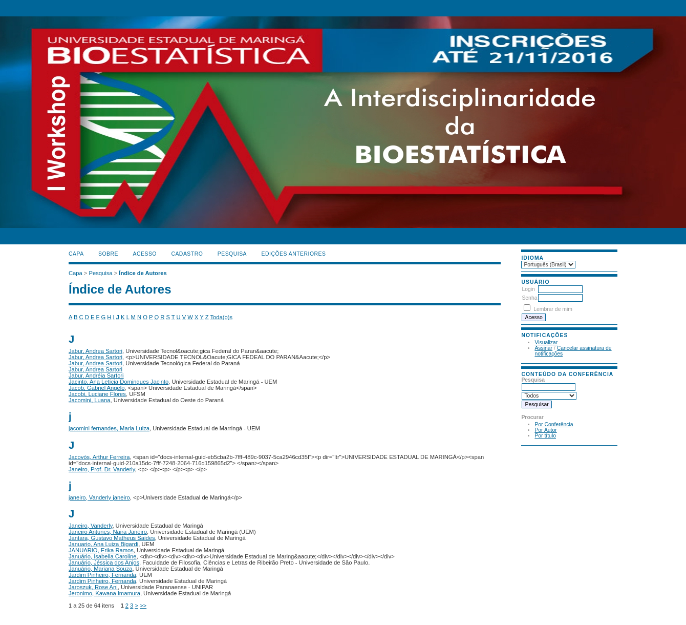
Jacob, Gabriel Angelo (96, 388)
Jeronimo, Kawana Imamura (104, 593)
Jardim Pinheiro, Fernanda (102, 575)
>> (143, 605)
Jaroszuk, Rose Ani (93, 587)
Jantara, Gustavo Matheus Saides (112, 538)
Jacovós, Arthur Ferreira (99, 457)
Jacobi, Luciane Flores (97, 394)
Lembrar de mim (552, 309)
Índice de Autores (142, 273)
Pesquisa (232, 254)
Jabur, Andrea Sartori (95, 351)
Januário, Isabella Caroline (102, 556)
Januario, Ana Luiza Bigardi (103, 544)
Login (528, 289)
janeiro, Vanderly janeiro (99, 497)
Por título (545, 436)
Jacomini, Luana (89, 400)
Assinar (543, 348)
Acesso (145, 254)
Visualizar (546, 342)
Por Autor (545, 430)
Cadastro (187, 254)
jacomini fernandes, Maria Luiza (109, 428)
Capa (76, 254)
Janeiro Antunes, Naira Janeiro (108, 532)
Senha (529, 298)
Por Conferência (553, 424)
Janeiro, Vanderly (90, 526)
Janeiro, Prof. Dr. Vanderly (102, 469)
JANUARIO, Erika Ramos (101, 550)
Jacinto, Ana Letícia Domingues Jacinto (118, 382)
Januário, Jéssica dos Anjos (104, 562)
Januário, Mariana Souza (100, 569)
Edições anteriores (294, 254)
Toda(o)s (221, 317)
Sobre (108, 254)
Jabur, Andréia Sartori (96, 375)
